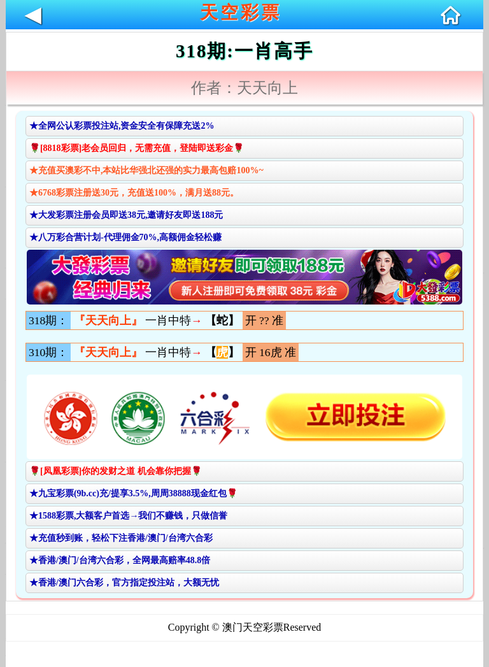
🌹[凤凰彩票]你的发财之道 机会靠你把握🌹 (115, 471)
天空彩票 (240, 12)
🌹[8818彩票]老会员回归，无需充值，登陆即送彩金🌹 (136, 148)
